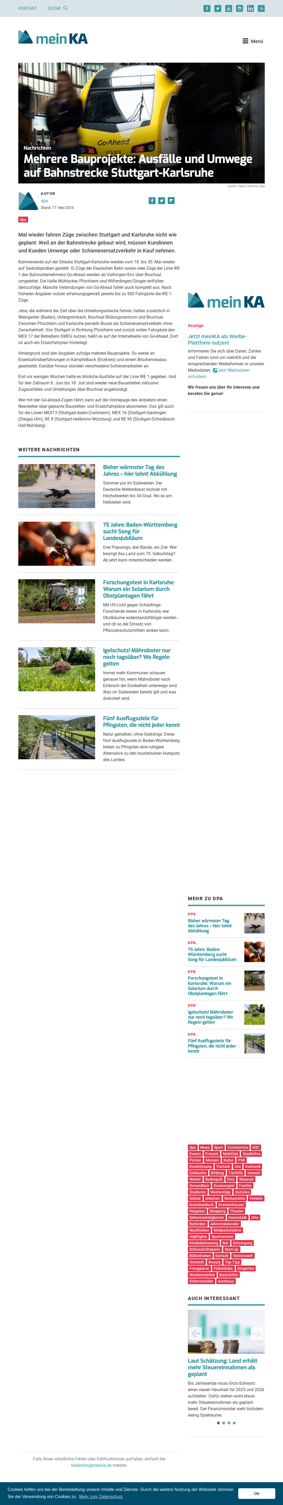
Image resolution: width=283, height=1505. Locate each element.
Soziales (242, 1192)
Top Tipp (232, 1262)
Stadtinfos (251, 1154)
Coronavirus (238, 1147)
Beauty (214, 1262)
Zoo (238, 1166)
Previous (195, 1333)
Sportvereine (222, 1236)
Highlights (198, 1236)
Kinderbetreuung (203, 1243)
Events (195, 1154)
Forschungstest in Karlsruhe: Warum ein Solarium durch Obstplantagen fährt (138, 589)
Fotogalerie (199, 1268)
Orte (255, 1217)
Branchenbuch (201, 1205)
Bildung (217, 1173)
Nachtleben (199, 1230)
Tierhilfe (235, 1173)
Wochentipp (220, 1192)
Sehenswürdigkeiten (206, 1217)
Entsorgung (242, 1243)
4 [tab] (234, 1423)
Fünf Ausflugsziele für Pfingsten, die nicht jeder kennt (141, 722)
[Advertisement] (226, 234)
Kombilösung (200, 1166)
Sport (218, 1147)
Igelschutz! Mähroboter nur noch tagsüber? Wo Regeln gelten (136, 657)
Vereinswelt (243, 1256)
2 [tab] (223, 1423)
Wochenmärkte (202, 1275)
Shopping (217, 1211)
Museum (246, 1179)
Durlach (221, 1256)
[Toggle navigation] (253, 41)
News (205, 1147)
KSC (256, 1147)
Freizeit (211, 1154)
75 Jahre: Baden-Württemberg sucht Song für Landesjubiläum (212, 954)
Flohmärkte (223, 1268)
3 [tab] (229, 1423)
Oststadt (196, 1262)
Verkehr (256, 1198)
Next (257, 1333)
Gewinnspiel (224, 1186)
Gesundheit (199, 1186)
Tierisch (223, 1166)
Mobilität (230, 1154)
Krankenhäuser (231, 1205)
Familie (245, 1186)
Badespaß (214, 1179)
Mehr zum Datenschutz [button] (101, 1496)
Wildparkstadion (227, 1230)
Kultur (228, 1160)
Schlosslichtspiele (204, 1249)
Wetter (195, 1179)
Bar (225, 1243)
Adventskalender (224, 1224)
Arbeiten (212, 1198)
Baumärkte (228, 1275)
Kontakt (27, 8)
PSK (241, 1160)
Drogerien (245, 1268)
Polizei (195, 1160)
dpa (44, 200)
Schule (195, 1198)
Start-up (231, 1249)
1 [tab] (218, 1423)
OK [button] (257, 1493)
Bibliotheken (200, 1256)
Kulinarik (252, 1166)
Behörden (197, 1224)
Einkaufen (197, 1173)
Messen (212, 1160)
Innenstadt (237, 1217)
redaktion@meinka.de (91, 1465)
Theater (237, 1211)
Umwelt (253, 1173)
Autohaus (226, 1281)
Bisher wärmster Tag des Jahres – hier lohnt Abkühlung (140, 471)
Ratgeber (197, 1211)
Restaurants (234, 1198)
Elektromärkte (201, 1281)
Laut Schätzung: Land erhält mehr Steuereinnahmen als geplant (222, 1367)
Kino (231, 1179)
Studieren (197, 1192)
